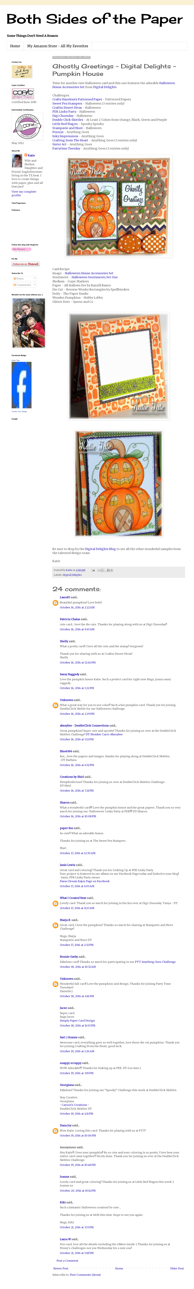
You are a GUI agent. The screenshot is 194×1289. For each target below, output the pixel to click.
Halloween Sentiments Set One (95, 277)
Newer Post (60, 1268)
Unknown (66, 700)
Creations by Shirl (72, 776)
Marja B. (65, 920)
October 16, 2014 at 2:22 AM (77, 607)
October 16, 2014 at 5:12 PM (77, 739)
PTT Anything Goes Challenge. (155, 961)
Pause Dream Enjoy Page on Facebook (85, 881)
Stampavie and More (67, 128)
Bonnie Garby (69, 956)
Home (15, 46)
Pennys (58, 132)
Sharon (64, 802)
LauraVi (65, 597)
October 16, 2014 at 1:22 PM (77, 688)
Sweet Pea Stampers (67, 103)
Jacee (63, 1008)
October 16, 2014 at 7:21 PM (77, 790)
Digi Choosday (62, 116)
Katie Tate (16, 360)
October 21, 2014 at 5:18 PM (77, 1253)
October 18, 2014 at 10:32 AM (78, 966)
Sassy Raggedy (69, 674)
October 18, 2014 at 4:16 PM (77, 996)
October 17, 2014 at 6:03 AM (77, 886)
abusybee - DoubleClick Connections (84, 725)
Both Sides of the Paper (95, 18)
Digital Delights (105, 87)
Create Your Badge (19, 411)
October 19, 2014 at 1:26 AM (77, 1051)
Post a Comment (67, 1260)
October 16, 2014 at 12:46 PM (78, 662)
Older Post (177, 1268)
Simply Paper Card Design (77, 1020)
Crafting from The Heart (70, 140)
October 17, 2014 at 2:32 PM (77, 945)
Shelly (64, 641)
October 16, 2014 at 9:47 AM (77, 629)
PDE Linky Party (64, 111)
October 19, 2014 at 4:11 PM (76, 1113)
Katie (31, 155)
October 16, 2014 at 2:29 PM (77, 713)
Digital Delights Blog (100, 549)
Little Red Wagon (65, 124)
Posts (19, 278)
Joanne (64, 1176)
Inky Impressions (65, 136)
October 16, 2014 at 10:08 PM (78, 816)
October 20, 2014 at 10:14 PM (78, 1190)
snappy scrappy (70, 1063)
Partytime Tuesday (66, 148)
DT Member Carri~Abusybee (104, 734)
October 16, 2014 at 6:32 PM (77, 765)
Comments (22, 285)
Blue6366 (66, 751)
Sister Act (59, 144)
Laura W (65, 1239)
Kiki (63, 1202)
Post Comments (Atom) (85, 1274)
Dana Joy (65, 1125)
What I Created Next (73, 898)
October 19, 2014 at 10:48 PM (78, 1165)
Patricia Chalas (70, 619)
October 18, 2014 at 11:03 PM (77, 1025)
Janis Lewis (67, 865)
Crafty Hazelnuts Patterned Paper (77, 99)
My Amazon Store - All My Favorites (57, 46)
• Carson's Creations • (74, 1104)
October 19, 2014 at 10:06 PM (78, 1135)
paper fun (66, 828)
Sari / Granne (68, 1037)
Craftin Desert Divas (67, 108)
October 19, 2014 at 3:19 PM (77, 1073)
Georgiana (67, 1085)
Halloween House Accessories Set (89, 273)
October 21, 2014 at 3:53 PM (77, 1227)
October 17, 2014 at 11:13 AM (77, 908)
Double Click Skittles (67, 120)
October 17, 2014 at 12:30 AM (78, 853)
